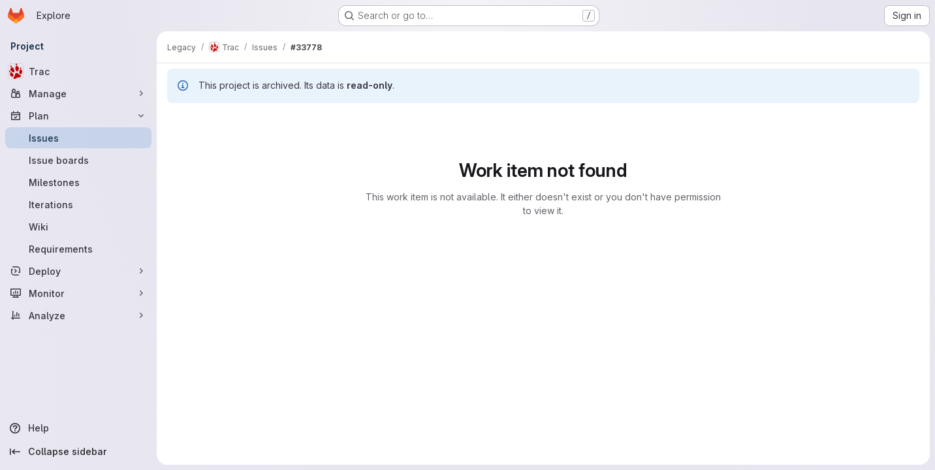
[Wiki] (78, 226)
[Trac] (78, 71)
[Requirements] (78, 248)
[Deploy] (78, 270)
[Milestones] (78, 182)
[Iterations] (78, 204)
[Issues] (78, 137)
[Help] (78, 428)
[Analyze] (78, 315)
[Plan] (78, 115)
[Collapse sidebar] (78, 451)
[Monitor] (78, 293)
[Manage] (78, 93)
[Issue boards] (78, 159)
